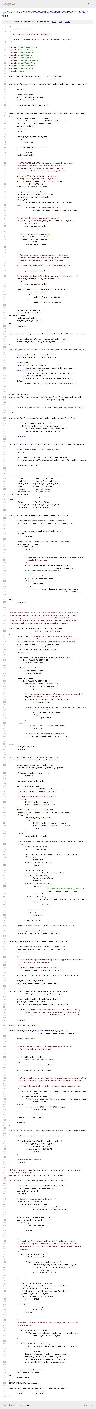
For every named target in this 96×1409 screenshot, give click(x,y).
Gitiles (15, 1405)
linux (19, 12)
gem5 (5, 12)
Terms (29, 1405)
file (54, 22)
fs (80, 12)
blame (67, 22)
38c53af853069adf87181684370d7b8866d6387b (49, 12)
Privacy (22, 1405)
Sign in (91, 4)
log (60, 22)
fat (84, 12)
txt (85, 1405)
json (92, 1405)
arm (13, 12)
